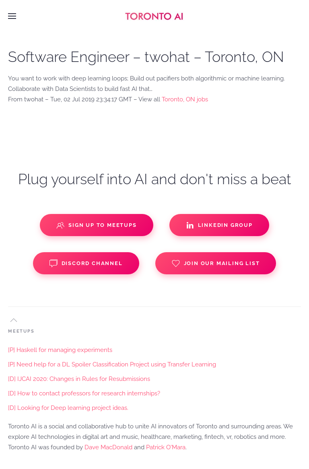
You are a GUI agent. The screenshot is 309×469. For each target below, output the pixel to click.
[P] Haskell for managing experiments (60, 350)
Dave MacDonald (108, 447)
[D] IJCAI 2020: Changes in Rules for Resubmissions (79, 379)
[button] (12, 16)
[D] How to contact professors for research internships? (84, 393)
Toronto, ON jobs (185, 99)
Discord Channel (86, 263)
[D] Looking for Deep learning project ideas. (68, 407)
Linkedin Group (219, 225)
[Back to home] (154, 16)
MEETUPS (21, 331)
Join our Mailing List (216, 263)
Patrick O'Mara (165, 447)
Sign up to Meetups (96, 225)
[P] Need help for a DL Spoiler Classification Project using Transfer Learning (112, 364)
